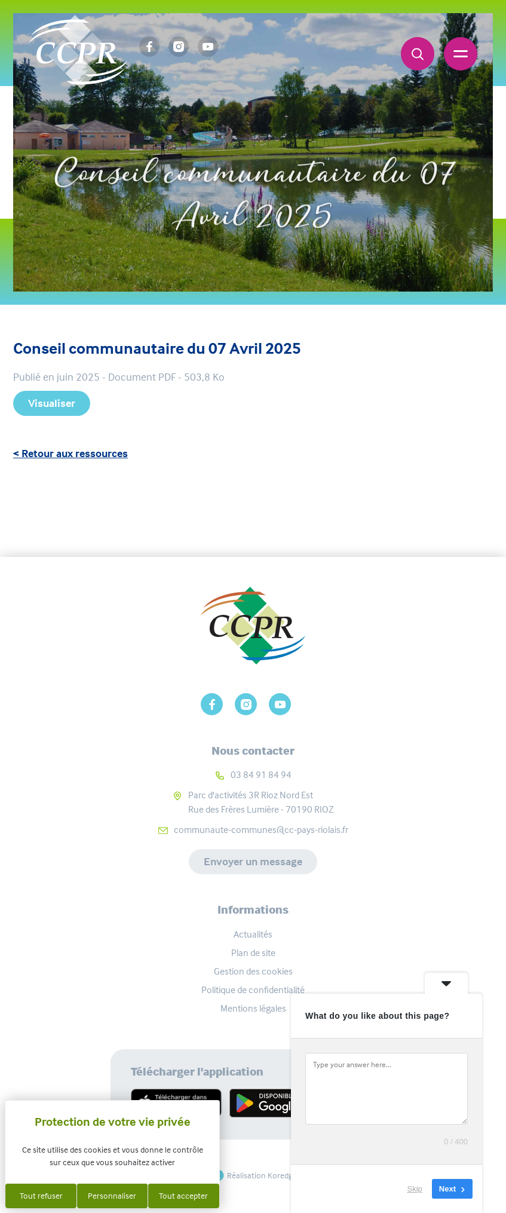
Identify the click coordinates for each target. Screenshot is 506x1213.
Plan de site (253, 952)
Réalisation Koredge (253, 1175)
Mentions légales (253, 1008)
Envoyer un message (253, 861)
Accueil (203, 133)
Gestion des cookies (253, 971)
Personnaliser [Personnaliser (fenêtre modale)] (112, 1195)
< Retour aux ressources (70, 453)
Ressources (273, 133)
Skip (414, 1188)
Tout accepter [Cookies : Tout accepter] (183, 1195)
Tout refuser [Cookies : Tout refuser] (41, 1195)
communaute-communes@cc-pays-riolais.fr (261, 829)
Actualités (253, 934)
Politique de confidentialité (253, 990)
